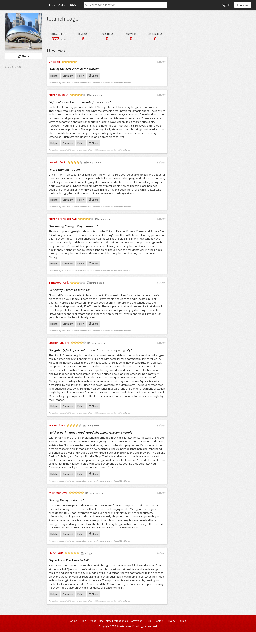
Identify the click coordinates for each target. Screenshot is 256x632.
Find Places (57, 5)
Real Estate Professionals (113, 621)
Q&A (73, 5)
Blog (83, 621)
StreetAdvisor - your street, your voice (21, 5)
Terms (182, 621)
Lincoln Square (59, 343)
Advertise (136, 621)
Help (148, 621)
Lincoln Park (57, 162)
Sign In (226, 5)
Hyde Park (56, 553)
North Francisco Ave (63, 219)
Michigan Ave (58, 493)
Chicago (54, 62)
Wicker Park (57, 425)
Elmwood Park (59, 282)
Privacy (171, 621)
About (73, 621)
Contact (159, 621)
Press (93, 621)
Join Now (242, 5)
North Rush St (59, 95)
